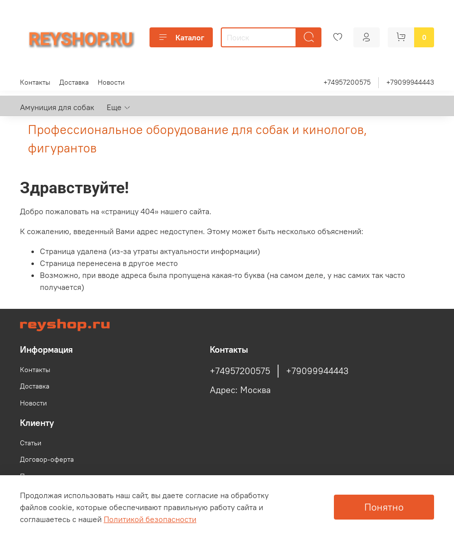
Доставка (74, 82)
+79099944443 (410, 82)
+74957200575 (347, 82)
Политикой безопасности (150, 519)
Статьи (30, 442)
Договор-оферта (47, 459)
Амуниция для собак (57, 107)
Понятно (384, 507)
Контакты (35, 82)
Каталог (181, 37)
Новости (111, 82)
